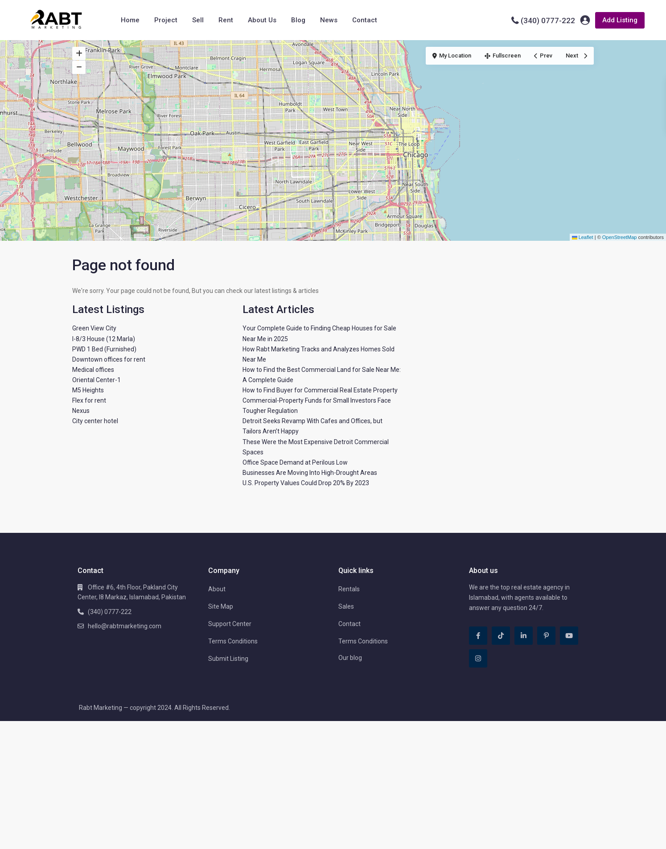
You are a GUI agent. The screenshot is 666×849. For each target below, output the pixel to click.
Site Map (220, 606)
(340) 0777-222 (548, 20)
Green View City (94, 328)
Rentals (349, 589)
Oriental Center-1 (96, 379)
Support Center (229, 623)
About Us (262, 20)
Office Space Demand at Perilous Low (295, 462)
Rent (225, 20)
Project (165, 20)
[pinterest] (546, 635)
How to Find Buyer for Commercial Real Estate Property (320, 390)
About (217, 589)
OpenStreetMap (619, 237)
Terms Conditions (233, 641)
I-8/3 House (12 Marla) (103, 338)
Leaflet (582, 237)
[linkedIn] (523, 635)
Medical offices (93, 369)
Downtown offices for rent (108, 359)
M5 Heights (88, 390)
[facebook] (478, 635)
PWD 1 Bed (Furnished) (104, 349)
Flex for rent (89, 400)
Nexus (81, 410)
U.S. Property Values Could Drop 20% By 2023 (306, 482)
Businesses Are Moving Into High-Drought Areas (310, 472)
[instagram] (478, 658)
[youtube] (569, 635)
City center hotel (95, 420)
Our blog (350, 657)
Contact (364, 20)
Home (130, 20)
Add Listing (619, 20)
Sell (198, 20)
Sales (346, 606)
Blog (298, 20)
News (328, 20)
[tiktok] (501, 635)
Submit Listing (228, 658)
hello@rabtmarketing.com (124, 626)
